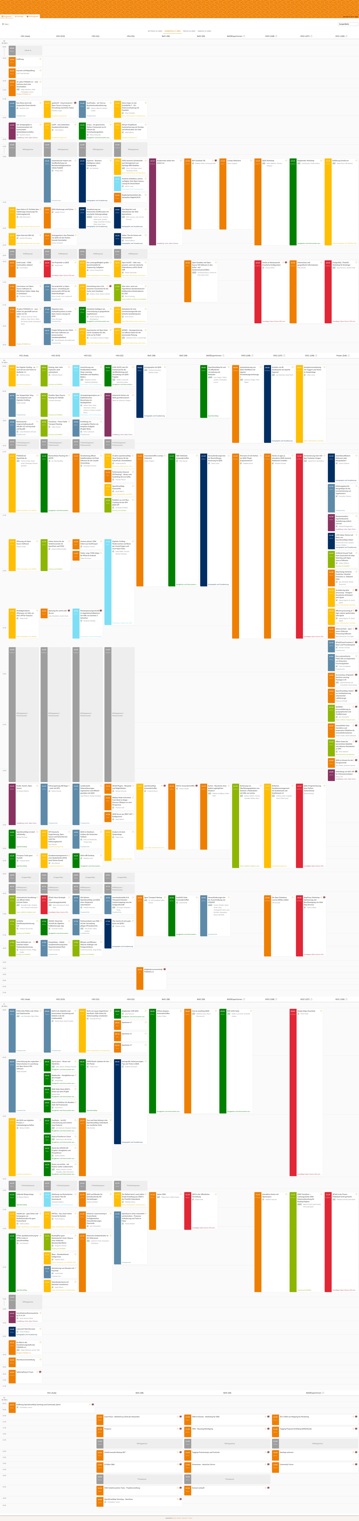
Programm (7, 16)
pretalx (174, 1518)
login (356, 17)
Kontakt (179, 1518)
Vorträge (19, 16)
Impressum (184, 1518)
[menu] (348, 16)
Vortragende (32, 16)
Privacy (190, 1518)
